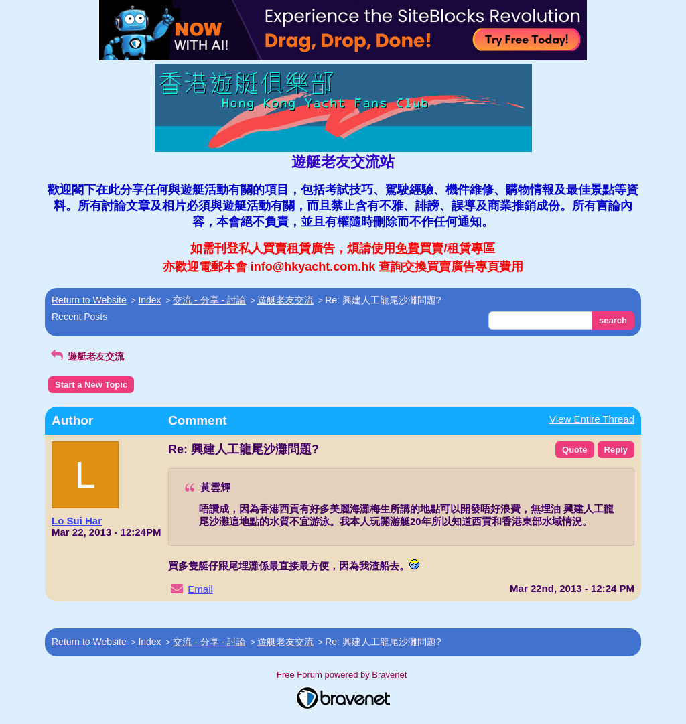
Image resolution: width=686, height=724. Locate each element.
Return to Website (89, 300)
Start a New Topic (91, 385)
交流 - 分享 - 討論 (209, 300)
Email (200, 589)
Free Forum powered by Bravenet (343, 675)
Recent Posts (79, 316)
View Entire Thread (591, 419)
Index (149, 300)
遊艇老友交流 (285, 300)
